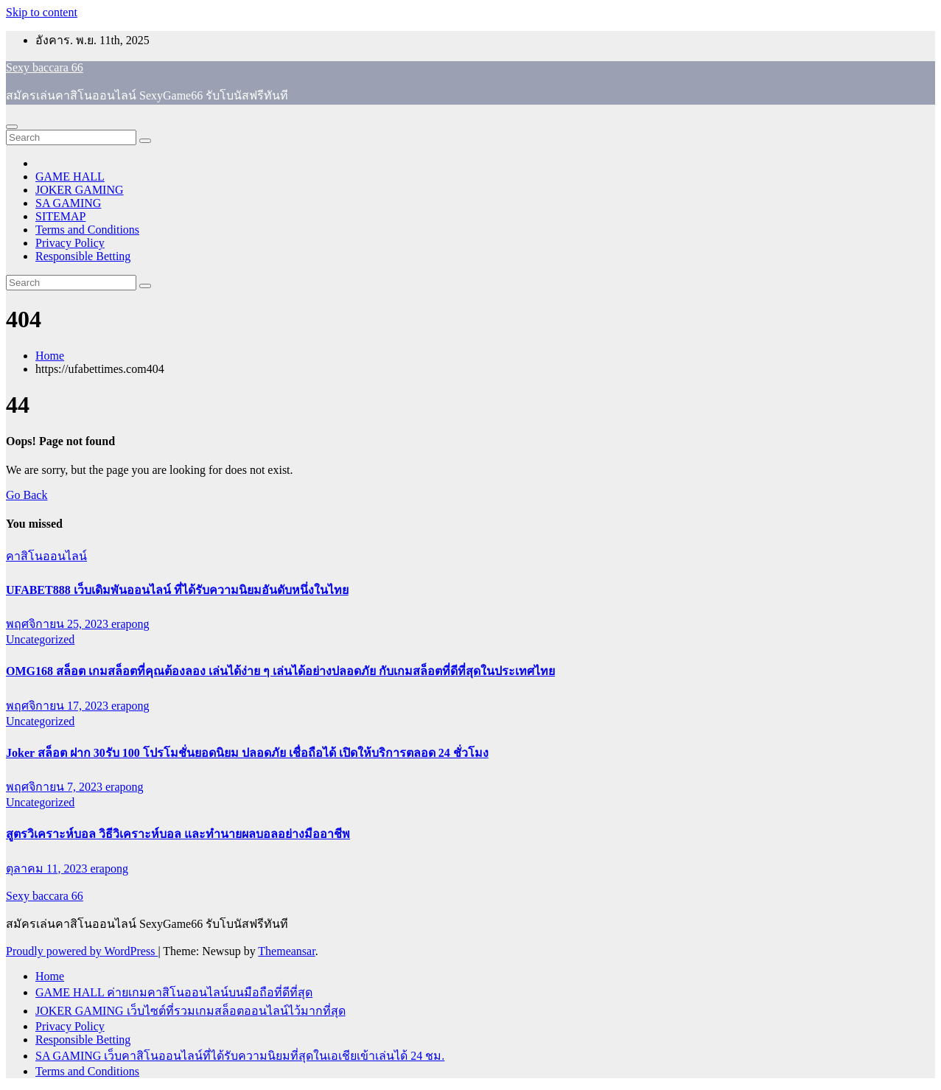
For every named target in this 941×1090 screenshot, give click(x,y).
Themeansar (286, 951)
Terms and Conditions (87, 229)
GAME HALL (70, 176)
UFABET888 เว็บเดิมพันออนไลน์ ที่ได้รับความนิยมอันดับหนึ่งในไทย (177, 590)
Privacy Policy (70, 243)
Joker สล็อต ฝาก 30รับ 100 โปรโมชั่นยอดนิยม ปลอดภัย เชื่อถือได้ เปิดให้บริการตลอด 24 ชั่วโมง (247, 753)
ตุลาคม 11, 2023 (48, 868)
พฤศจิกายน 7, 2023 (55, 786)
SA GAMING (68, 203)
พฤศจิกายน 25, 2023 (58, 624)
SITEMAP (60, 216)
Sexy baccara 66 (44, 67)
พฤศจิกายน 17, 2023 (58, 705)
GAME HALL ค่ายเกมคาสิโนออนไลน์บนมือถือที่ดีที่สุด (173, 992)
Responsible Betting (82, 256)
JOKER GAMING (79, 190)
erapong (130, 624)
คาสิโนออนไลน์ (46, 556)
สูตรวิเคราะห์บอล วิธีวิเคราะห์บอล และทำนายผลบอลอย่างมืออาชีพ (178, 834)
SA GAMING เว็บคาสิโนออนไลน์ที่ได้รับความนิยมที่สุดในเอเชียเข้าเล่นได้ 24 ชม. (239, 1055)
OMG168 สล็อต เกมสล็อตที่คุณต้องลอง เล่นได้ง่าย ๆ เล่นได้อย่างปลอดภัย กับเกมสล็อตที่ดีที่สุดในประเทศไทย (280, 671)
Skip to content (41, 12)
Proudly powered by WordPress (82, 951)
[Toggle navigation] (12, 127)
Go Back (26, 495)
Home (49, 355)
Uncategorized (40, 639)
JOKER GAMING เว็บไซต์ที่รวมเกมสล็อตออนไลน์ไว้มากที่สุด (190, 1011)
